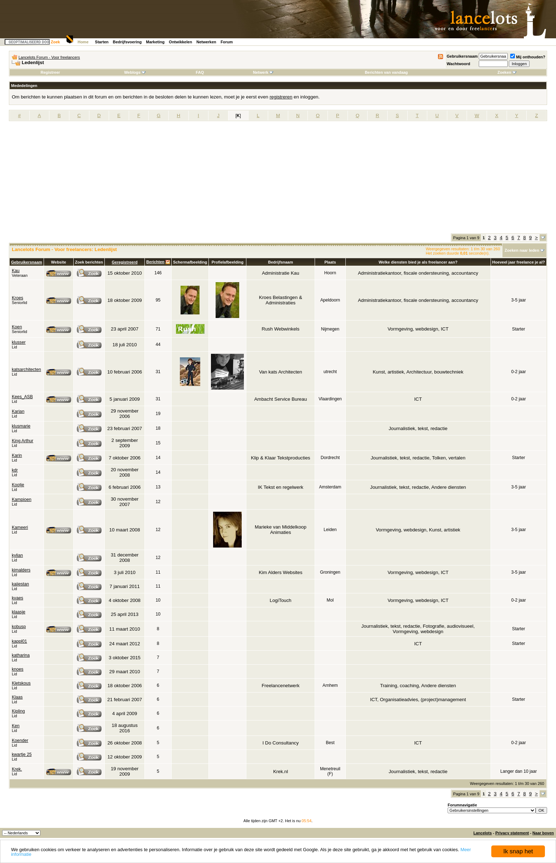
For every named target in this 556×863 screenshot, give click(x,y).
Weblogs (135, 72)
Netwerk (263, 72)
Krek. (17, 769)
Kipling (18, 711)
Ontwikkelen (180, 42)
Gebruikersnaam (462, 56)
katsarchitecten (26, 369)
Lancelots (482, 833)
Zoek (55, 42)
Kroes (17, 297)
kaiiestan (20, 584)
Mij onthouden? (527, 57)
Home (83, 42)
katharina (21, 655)
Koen (17, 326)
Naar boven (543, 833)
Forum (227, 42)
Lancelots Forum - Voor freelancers (49, 57)
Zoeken (506, 72)
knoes (17, 669)
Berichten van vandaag (386, 72)
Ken (16, 725)
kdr (15, 470)
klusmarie (21, 426)
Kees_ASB (22, 396)
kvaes (17, 598)
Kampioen (21, 499)
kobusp (19, 626)
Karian (18, 411)
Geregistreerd (125, 262)
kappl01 (19, 641)
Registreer (50, 72)
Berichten (155, 262)
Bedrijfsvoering (127, 42)
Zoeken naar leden (522, 250)
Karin (17, 455)
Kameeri (20, 527)
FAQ (200, 72)
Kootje (18, 484)
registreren (281, 97)
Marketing (155, 42)
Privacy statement (512, 833)
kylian (17, 555)
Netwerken (206, 42)
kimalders (21, 570)
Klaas (17, 697)
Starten (102, 42)
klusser (19, 342)
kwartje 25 (21, 754)
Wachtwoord (458, 64)
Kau (16, 270)
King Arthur (22, 440)
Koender (20, 740)
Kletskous (21, 683)
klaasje (18, 611)
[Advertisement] (278, 180)
